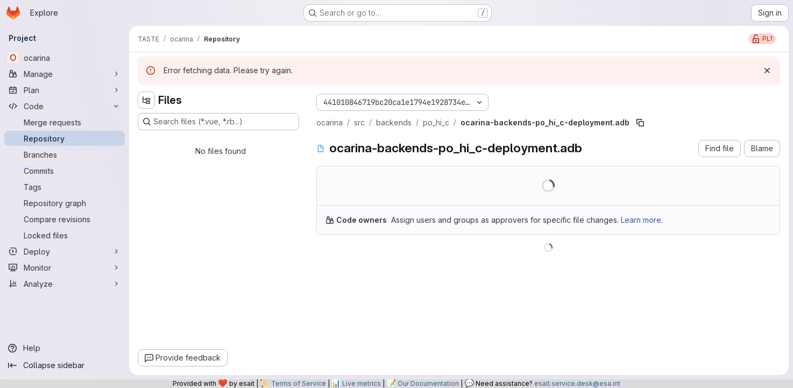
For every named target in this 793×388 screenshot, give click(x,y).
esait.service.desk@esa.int (577, 383)
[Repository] (64, 138)
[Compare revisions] (64, 219)
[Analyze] (64, 283)
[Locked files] (64, 235)
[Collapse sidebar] (64, 365)
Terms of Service (298, 383)
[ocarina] (64, 57)
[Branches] (64, 154)
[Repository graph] (64, 202)
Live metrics (361, 383)
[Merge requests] (64, 122)
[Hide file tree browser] (146, 100)
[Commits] (64, 170)
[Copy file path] (640, 122)
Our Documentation (428, 383)
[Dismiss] (767, 70)
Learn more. (642, 219)
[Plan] (64, 89)
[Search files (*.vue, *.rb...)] (218, 121)
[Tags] (64, 186)
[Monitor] (64, 267)
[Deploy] (64, 251)
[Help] (64, 348)
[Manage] (64, 73)
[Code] (64, 106)
